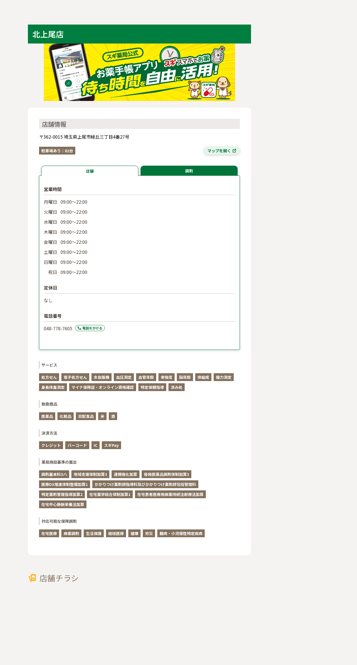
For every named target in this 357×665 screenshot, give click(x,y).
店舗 (90, 171)
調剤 (189, 171)
